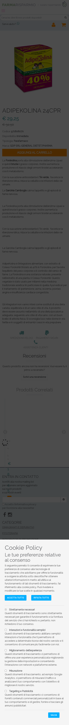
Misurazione (15, 670)
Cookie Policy (23, 547)
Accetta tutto (15, 598)
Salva (54, 715)
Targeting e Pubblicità (21, 691)
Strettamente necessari (22, 609)
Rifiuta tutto (41, 598)
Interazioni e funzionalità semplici (27, 630)
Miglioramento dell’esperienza (25, 650)
